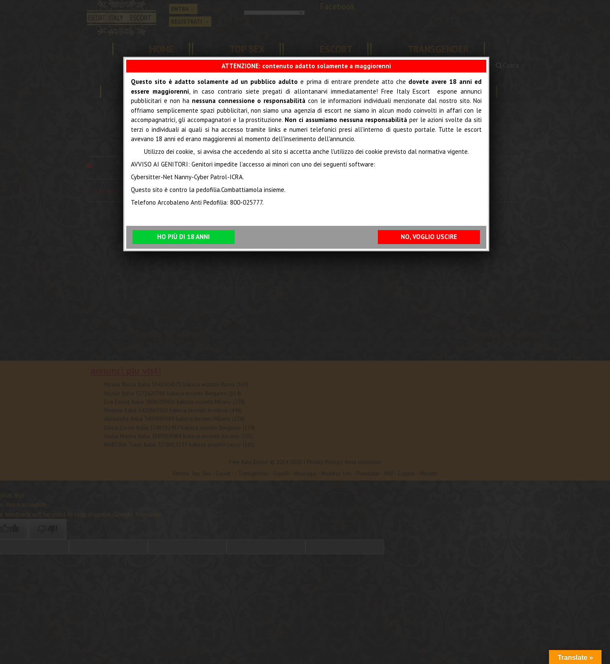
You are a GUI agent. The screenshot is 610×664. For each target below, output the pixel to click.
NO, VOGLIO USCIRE (429, 237)
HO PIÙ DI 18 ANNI (183, 237)
